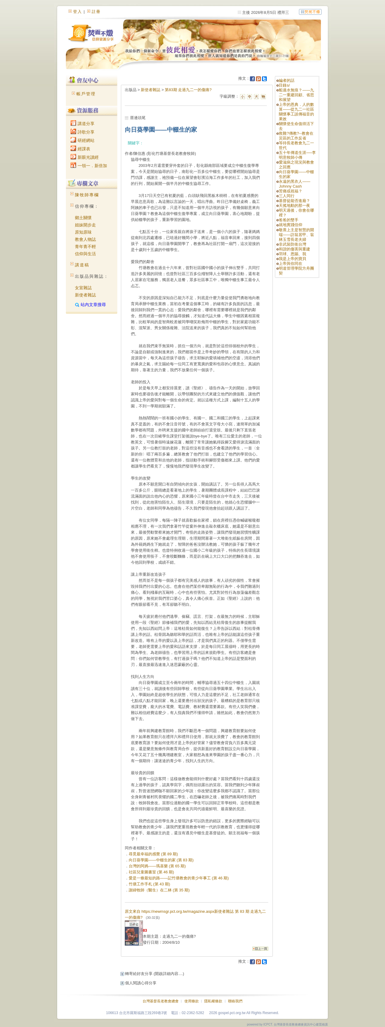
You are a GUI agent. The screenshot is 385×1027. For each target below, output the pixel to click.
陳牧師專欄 (87, 194)
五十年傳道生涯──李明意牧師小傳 (297, 155)
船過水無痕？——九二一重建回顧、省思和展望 (296, 95)
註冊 (96, 11)
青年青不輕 (85, 246)
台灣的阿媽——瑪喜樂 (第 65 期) (157, 866)
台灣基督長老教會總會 (161, 1001)
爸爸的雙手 (288, 220)
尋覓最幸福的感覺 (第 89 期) (153, 854)
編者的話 (286, 80)
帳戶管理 (86, 93)
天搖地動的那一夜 (294, 205)
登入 (77, 11)
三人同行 (286, 196)
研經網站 (82, 140)
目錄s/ (284, 85)
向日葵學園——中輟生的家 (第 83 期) (161, 860)
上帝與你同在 (290, 263)
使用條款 (191, 1001)
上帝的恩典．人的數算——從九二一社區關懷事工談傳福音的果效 (296, 111)
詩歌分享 (82, 132)
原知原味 (83, 232)
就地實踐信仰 (290, 224)
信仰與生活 (85, 253)
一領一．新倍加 (88, 165)
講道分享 (82, 123)
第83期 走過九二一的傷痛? (188, 89)
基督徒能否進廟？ (294, 200)
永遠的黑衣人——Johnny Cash (294, 184)
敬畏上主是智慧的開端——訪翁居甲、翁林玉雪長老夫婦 (296, 235)
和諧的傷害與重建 (294, 249)
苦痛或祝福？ (290, 191)
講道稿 (82, 264)
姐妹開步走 (85, 224)
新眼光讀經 (84, 157)
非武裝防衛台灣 (292, 244)
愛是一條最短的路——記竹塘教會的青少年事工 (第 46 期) (179, 878)
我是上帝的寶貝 (292, 258)
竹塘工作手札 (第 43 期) (149, 884)
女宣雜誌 (83, 287)
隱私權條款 (213, 1001)
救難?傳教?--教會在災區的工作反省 (296, 135)
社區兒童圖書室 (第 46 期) (151, 872)
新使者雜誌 (85, 295)
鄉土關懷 (83, 217)
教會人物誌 (85, 239)
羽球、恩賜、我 (292, 254)
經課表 (80, 148)
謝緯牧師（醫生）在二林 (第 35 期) (159, 890)
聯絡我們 (235, 1001)
